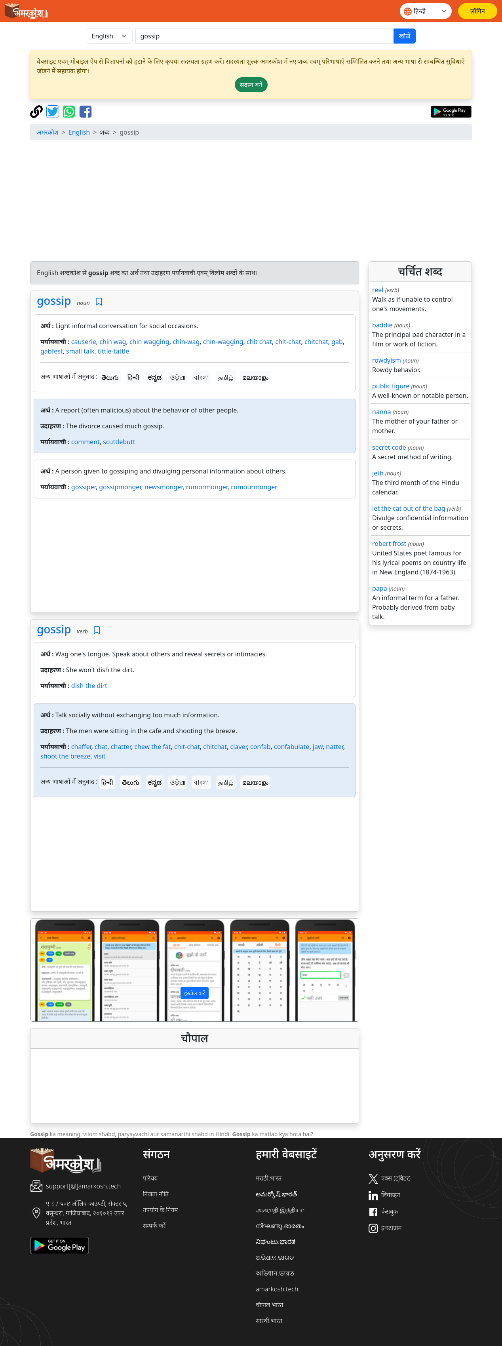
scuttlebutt (119, 441)
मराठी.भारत (268, 1178)
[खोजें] (264, 36)
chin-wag (186, 341)
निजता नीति (156, 1194)
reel (377, 289)
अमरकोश (47, 132)
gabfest (51, 351)
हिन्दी (133, 377)
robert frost (389, 543)
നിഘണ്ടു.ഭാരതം (280, 1225)
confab (260, 746)
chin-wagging (223, 341)
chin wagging (149, 341)
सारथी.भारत (269, 1320)
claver (238, 746)
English (79, 132)
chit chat (259, 341)
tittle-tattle (113, 351)
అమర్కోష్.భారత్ (276, 1194)
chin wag (112, 341)
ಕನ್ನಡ (155, 377)
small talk (80, 351)
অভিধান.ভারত (275, 1273)
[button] (55, 969)
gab (337, 341)
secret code (389, 447)
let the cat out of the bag (408, 508)
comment (85, 441)
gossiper (83, 487)
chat (101, 746)
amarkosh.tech (277, 1289)
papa (379, 588)
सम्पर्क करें (154, 1225)
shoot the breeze (65, 756)
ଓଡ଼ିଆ (177, 377)
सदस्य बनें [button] (251, 84)
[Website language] (426, 11)
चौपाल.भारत (269, 1304)
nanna (381, 411)
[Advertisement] (258, 201)
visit (100, 756)
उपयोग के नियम (160, 1209)
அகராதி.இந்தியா (280, 1209)
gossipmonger (120, 487)
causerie (83, 341)
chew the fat (152, 746)
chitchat (316, 341)
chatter (121, 746)
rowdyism (386, 360)
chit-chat (288, 341)
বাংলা (201, 377)
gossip (54, 300)
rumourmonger (254, 487)
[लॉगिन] (477, 11)
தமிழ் (226, 377)
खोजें (404, 36)
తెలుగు (110, 377)
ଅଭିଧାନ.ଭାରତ (275, 1257)
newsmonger (164, 487)
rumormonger (207, 487)
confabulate (291, 746)
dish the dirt (89, 685)
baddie (382, 325)
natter (334, 746)
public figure (390, 386)
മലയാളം (255, 377)
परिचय (150, 1178)
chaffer (81, 746)
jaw (318, 746)
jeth (378, 473)
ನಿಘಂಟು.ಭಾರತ (275, 1241)
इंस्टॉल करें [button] (194, 993)
